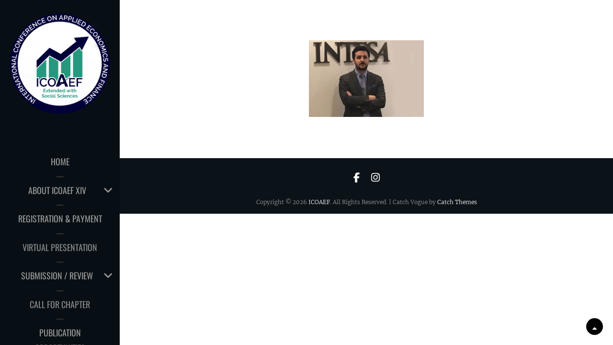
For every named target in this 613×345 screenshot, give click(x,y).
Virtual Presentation (60, 247)
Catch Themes (457, 202)
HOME (60, 161)
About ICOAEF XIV (57, 190)
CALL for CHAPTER (60, 304)
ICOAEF (319, 202)
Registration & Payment (60, 218)
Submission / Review (57, 275)
